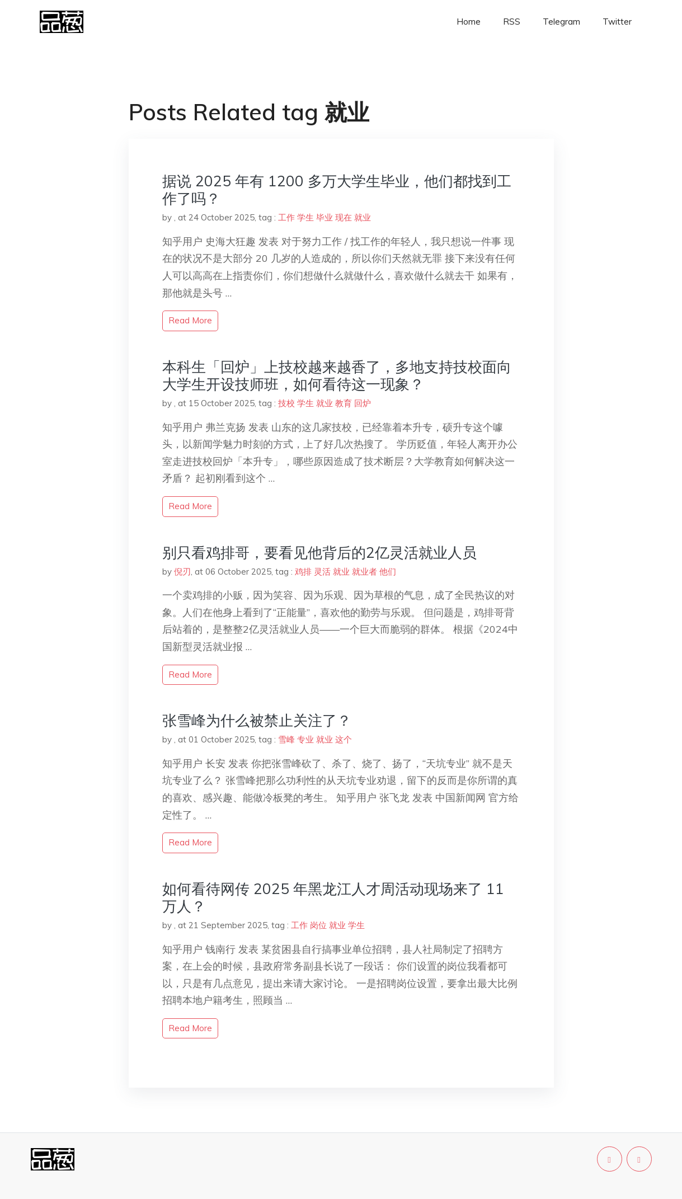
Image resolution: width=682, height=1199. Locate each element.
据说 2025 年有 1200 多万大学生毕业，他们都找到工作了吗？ (336, 190)
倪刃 (182, 571)
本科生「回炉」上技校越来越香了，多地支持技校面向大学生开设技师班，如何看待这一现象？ (336, 375)
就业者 (364, 571)
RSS (511, 21)
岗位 (318, 925)
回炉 (362, 403)
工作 (286, 217)
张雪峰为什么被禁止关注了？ (256, 720)
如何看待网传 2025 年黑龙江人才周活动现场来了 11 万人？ (333, 897)
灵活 (322, 571)
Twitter (617, 21)
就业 (362, 217)
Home (469, 21)
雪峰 (286, 739)
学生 (305, 217)
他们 (387, 571)
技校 (286, 403)
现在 (343, 217)
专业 (305, 739)
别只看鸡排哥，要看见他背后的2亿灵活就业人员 (319, 552)
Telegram (561, 21)
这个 (343, 739)
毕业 (324, 217)
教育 (343, 403)
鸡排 (303, 571)
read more (190, 320)
